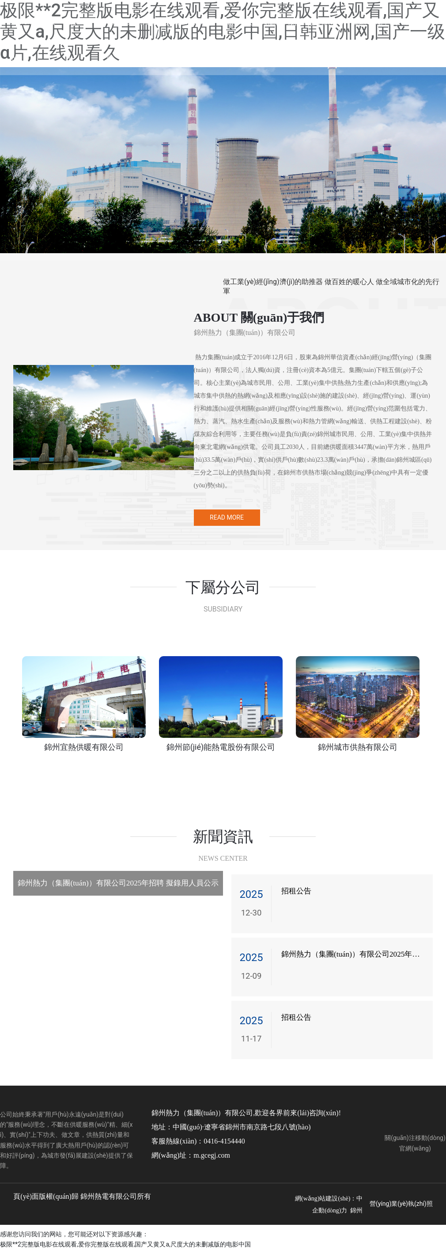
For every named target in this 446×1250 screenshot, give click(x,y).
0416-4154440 (224, 1141)
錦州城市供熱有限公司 (357, 747)
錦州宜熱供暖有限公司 (84, 747)
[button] (219, 241)
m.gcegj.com (211, 1155)
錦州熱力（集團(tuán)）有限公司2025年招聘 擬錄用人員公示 (118, 883)
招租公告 (296, 891)
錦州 (356, 1210)
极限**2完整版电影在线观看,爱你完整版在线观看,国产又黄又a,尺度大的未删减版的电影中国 (125, 1244)
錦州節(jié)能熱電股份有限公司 (221, 747)
